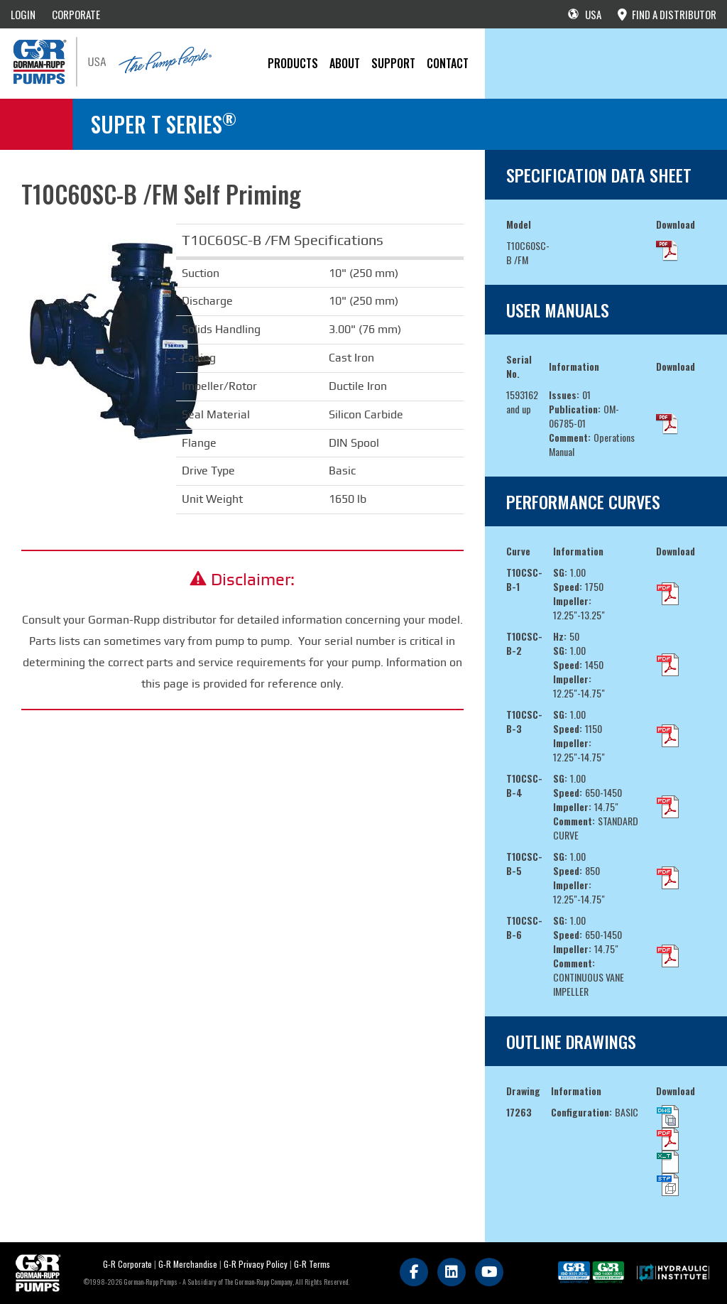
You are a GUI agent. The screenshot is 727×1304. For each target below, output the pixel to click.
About (344, 63)
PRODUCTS (293, 63)
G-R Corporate (127, 1264)
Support (393, 63)
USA (584, 14)
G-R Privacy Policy (256, 1264)
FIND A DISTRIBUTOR (667, 14)
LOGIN (23, 14)
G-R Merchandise (187, 1264)
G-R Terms (312, 1264)
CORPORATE (76, 14)
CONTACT (448, 63)
